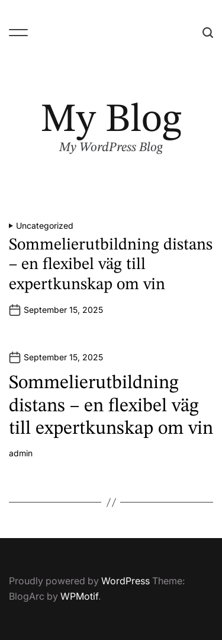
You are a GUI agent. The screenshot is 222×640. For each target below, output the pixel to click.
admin (21, 453)
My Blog (111, 120)
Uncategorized (44, 226)
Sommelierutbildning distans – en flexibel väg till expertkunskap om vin (111, 265)
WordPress (125, 581)
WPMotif (79, 596)
